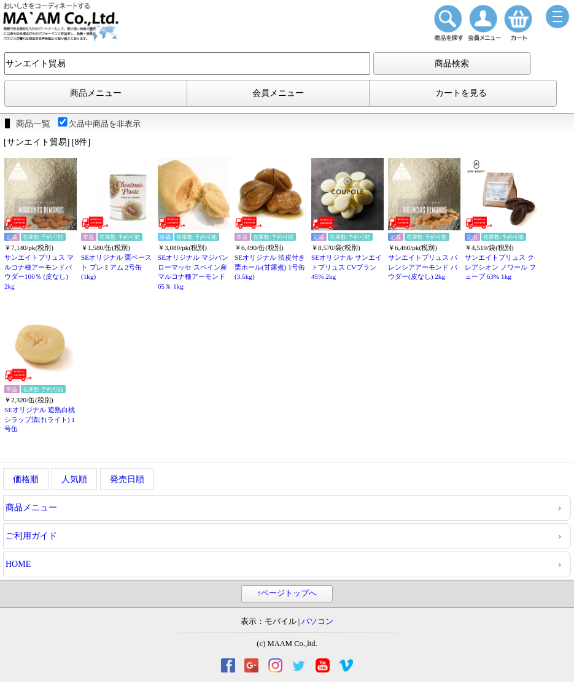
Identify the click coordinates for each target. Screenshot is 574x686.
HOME (18, 564)
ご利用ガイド (31, 535)
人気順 (74, 479)
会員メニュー (278, 93)
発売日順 (127, 479)
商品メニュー (96, 93)
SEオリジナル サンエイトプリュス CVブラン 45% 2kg (346, 267)
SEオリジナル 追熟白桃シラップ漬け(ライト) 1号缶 (39, 419)
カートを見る (461, 93)
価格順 (26, 479)
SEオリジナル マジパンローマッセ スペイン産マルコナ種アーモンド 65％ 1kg (193, 272)
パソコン (317, 621)
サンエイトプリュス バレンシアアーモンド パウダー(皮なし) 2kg (422, 267)
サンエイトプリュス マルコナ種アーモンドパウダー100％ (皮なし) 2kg (39, 272)
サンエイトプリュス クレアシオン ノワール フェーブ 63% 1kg (500, 267)
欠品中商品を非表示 (98, 123)
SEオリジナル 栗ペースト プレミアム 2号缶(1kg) (116, 267)
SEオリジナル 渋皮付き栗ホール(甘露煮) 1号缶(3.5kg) (270, 267)
